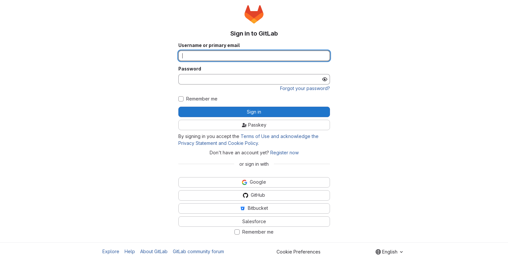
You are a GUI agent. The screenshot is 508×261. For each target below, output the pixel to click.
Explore (110, 251)
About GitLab (154, 251)
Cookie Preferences (298, 251)
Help (130, 251)
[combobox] (389, 252)
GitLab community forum (198, 251)
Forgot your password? (305, 88)
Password (189, 68)
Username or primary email (209, 45)
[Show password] (325, 79)
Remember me (201, 98)
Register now (284, 152)
